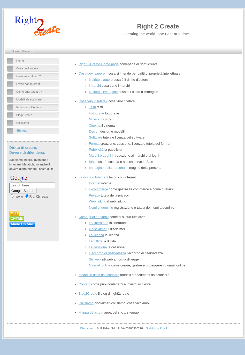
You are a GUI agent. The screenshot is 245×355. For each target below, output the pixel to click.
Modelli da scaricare (29, 99)
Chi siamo (22, 122)
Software (95, 137)
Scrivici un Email (156, 328)
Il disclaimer (98, 229)
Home (15, 51)
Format (94, 144)
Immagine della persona (107, 168)
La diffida (96, 241)
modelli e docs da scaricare (99, 275)
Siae (92, 162)
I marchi (95, 86)
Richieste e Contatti (28, 107)
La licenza (96, 235)
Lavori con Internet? (28, 83)
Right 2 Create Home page (99, 64)
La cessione (98, 247)
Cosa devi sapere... (28, 68)
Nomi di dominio (101, 207)
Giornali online (99, 265)
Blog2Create (24, 115)
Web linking (97, 201)
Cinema (95, 125)
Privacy (94, 195)
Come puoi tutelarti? (29, 91)
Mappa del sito (90, 312)
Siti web (95, 259)
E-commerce (98, 189)
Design (94, 131)
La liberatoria (98, 223)
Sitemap (26, 51)
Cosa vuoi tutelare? (28, 76)
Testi (92, 107)
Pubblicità (96, 149)
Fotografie (96, 113)
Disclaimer (86, 328)
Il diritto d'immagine (103, 92)
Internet (94, 183)
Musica (94, 119)
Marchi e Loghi (100, 155)
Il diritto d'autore (101, 80)
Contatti (84, 284)
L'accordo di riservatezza (107, 253)
